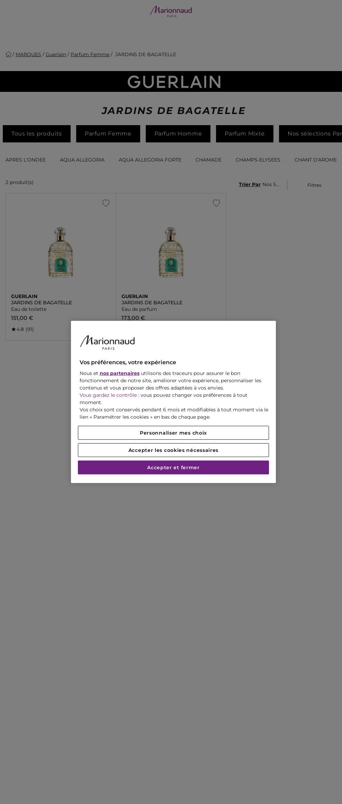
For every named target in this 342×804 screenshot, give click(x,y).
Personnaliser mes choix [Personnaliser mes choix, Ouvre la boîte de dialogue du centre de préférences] (173, 433)
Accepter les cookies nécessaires (173, 450)
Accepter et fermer (173, 467)
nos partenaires (120, 373)
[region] (173, 402)
